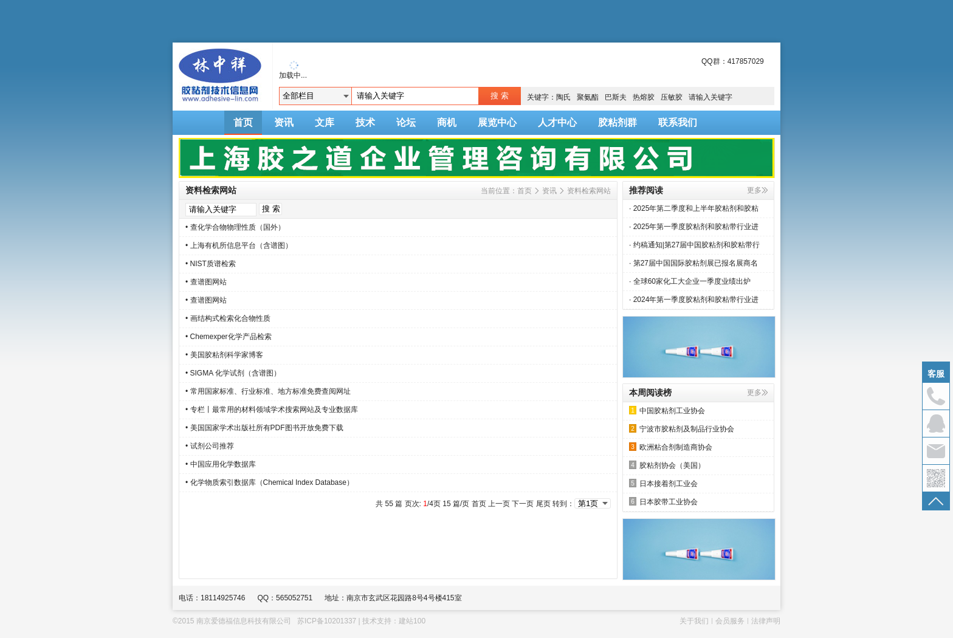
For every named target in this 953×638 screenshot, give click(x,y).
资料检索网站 (589, 191)
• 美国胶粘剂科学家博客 (224, 355)
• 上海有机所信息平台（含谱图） (238, 245)
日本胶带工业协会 (663, 501)
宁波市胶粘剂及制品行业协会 (681, 428)
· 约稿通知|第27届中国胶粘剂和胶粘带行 (694, 245)
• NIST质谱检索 (210, 263)
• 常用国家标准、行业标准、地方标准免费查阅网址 (268, 391)
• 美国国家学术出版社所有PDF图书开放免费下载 (264, 428)
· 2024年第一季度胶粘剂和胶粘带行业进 (694, 299)
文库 (324, 122)
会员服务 (730, 621)
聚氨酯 (588, 97)
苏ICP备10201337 (326, 621)
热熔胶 (644, 97)
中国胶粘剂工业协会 (667, 410)
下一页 (523, 503)
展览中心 (497, 122)
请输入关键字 (710, 97)
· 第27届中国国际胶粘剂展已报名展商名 (693, 263)
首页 (243, 122)
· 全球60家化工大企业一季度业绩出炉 (690, 281)
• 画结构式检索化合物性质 (227, 318)
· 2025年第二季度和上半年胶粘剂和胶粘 (694, 208)
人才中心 (557, 122)
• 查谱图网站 (206, 282)
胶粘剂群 (617, 122)
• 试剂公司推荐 (209, 446)
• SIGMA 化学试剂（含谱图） (233, 373)
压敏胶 (672, 97)
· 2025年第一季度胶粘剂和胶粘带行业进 (694, 226)
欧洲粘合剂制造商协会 (670, 446)
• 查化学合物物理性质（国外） (235, 227)
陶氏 (563, 97)
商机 (446, 122)
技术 (365, 122)
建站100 (412, 621)
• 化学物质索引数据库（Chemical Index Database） (269, 482)
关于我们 (694, 621)
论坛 (406, 122)
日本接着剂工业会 (663, 483)
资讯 (284, 122)
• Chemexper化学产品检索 (228, 336)
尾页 (543, 503)
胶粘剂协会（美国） (667, 465)
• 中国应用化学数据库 (220, 464)
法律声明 (765, 621)
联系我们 (677, 122)
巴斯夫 (616, 97)
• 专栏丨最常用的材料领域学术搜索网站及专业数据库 (271, 409)
